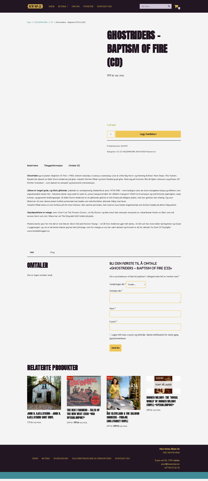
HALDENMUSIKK (41, 22)
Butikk (45, 460)
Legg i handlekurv (148, 134)
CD (51, 22)
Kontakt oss (105, 6)
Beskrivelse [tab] (32, 166)
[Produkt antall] (111, 134)
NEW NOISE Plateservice (146, 152)
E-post (113, 323)
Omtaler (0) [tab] (74, 166)
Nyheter (89, 6)
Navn (112, 310)
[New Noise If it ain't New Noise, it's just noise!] (35, 6)
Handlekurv (60, 460)
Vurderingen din (117, 286)
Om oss (76, 6)
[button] (67, 6)
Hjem (52, 6)
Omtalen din (116, 292)
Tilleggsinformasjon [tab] (53, 166)
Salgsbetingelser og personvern (92, 460)
